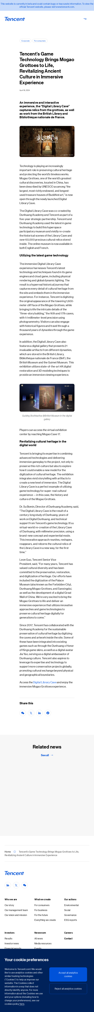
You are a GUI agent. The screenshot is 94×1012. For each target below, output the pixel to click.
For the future (41, 914)
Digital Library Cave (45, 682)
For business (40, 910)
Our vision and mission (16, 914)
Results (8, 938)
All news (38, 938)
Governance (70, 914)
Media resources (42, 943)
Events (38, 948)
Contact (68, 938)
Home (8, 851)
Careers (68, 932)
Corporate (25, 40)
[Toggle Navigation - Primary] (85, 19)
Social (67, 910)
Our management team (16, 910)
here (21, 1003)
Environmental (71, 905)
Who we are (11, 899)
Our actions (70, 899)
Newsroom (40, 932)
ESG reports (70, 919)
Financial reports (13, 948)
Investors (9, 932)
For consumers (40, 40)
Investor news (12, 943)
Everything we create (45, 919)
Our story (9, 905)
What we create (42, 899)
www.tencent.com (65, 6)
